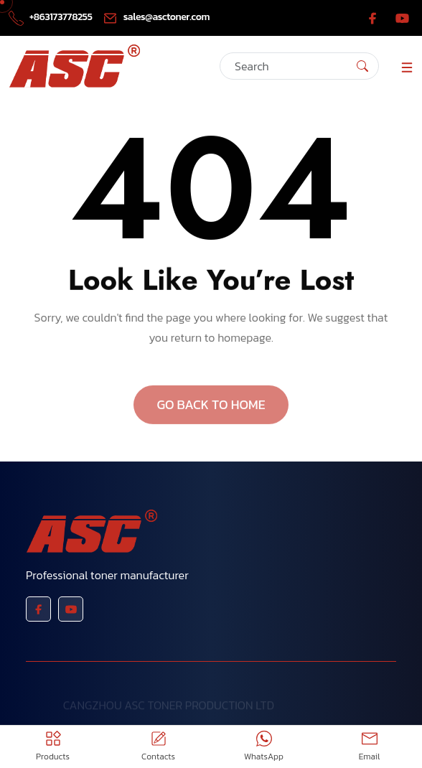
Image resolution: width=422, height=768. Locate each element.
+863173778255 (51, 16)
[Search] (299, 66)
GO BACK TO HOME (210, 413)
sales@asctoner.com (156, 16)
